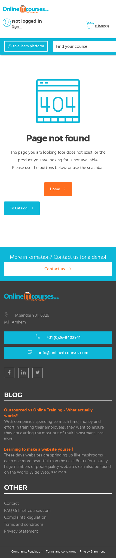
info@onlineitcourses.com (63, 353)
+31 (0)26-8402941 (63, 337)
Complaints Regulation (25, 517)
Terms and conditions (24, 524)
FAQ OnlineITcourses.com (27, 510)
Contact (11, 503)
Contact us (58, 269)
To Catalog (22, 208)
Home (58, 189)
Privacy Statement (21, 531)
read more (58, 472)
